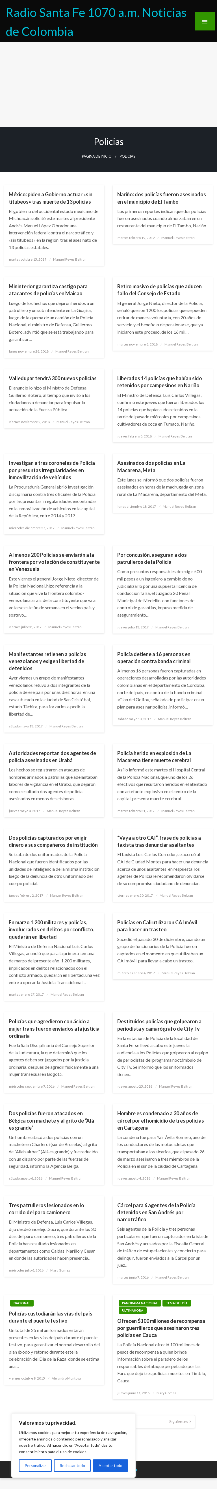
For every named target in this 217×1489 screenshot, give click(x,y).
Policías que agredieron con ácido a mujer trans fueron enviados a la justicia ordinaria (54, 1028)
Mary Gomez (60, 1270)
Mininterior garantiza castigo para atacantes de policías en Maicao (48, 289)
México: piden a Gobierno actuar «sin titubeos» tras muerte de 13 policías (50, 197)
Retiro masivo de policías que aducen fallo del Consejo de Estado (159, 289)
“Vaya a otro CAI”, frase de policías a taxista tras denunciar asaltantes (159, 841)
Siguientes (178, 1421)
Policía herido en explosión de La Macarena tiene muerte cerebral (154, 756)
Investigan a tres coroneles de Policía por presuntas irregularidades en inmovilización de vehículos (52, 470)
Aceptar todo (110, 1465)
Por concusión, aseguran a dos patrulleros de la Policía (152, 558)
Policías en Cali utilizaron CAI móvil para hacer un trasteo (157, 925)
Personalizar (35, 1465)
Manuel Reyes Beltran (69, 259)
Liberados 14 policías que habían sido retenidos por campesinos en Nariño (159, 381)
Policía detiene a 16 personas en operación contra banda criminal (154, 657)
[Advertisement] (108, 84)
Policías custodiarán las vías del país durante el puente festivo (50, 1317)
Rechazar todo (72, 1465)
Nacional (22, 1303)
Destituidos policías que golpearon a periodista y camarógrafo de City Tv (159, 1024)
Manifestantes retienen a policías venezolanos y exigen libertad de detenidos (47, 661)
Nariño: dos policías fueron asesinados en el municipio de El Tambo (161, 197)
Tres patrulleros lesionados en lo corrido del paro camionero (46, 1208)
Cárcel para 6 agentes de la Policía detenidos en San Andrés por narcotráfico (156, 1212)
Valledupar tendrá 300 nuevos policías (53, 378)
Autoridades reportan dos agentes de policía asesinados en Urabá (52, 756)
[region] (73, 1445)
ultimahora (132, 1310)
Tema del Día (177, 1303)
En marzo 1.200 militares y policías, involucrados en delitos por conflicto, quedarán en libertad (51, 929)
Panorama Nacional (140, 1303)
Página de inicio (97, 156)
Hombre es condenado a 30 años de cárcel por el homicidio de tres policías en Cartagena (160, 1120)
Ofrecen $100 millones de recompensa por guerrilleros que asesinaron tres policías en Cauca (161, 1328)
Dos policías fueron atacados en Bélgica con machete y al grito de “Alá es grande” (51, 1120)
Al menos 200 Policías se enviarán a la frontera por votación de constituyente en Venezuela (54, 562)
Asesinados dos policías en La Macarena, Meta (151, 466)
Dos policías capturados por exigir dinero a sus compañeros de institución (53, 841)
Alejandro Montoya (66, 1378)
